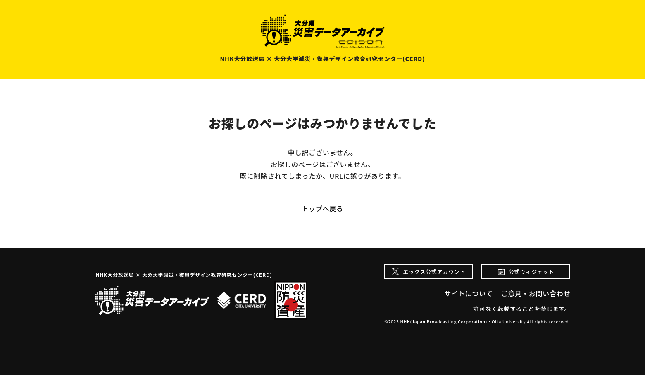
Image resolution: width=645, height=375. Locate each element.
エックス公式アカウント (434, 272)
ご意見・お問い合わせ (535, 293)
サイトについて (468, 293)
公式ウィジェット (531, 272)
